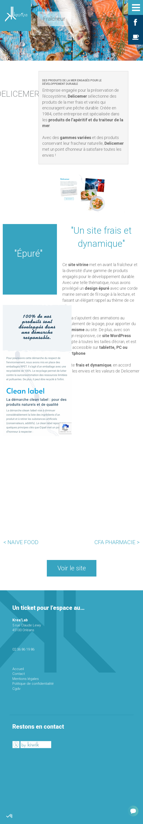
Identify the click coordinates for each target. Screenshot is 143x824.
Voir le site (71, 568)
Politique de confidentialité (33, 684)
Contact (18, 674)
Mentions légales (25, 679)
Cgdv (16, 689)
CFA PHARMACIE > (117, 542)
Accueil (18, 669)
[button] (9, 816)
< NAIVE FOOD (21, 542)
